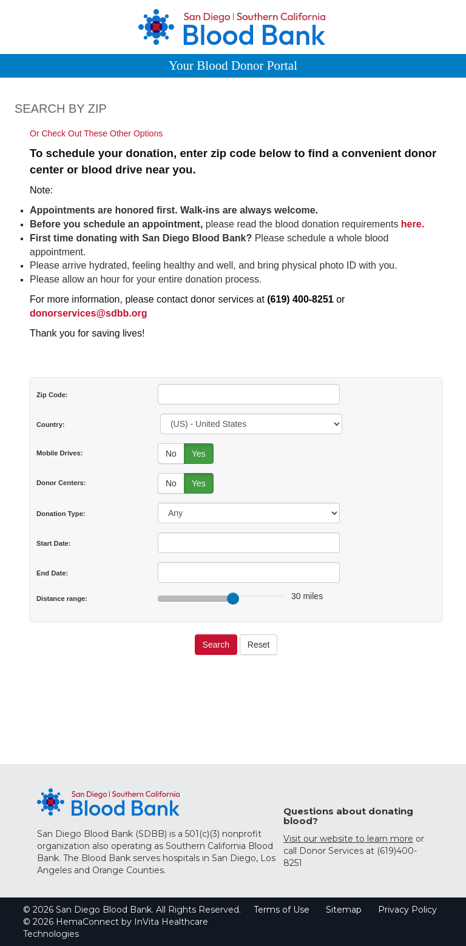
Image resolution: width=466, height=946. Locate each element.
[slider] (233, 598)
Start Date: (53, 543)
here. (412, 224)
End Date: (52, 573)
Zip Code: (52, 394)
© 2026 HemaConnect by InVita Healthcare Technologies (115, 927)
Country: (50, 424)
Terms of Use (281, 909)
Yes (199, 453)
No (171, 453)
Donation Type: (61, 513)
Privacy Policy (407, 909)
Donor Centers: (61, 482)
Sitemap (344, 909)
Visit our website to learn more (348, 838)
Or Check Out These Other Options (96, 133)
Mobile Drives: (59, 453)
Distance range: (61, 598)
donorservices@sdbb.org (88, 313)
